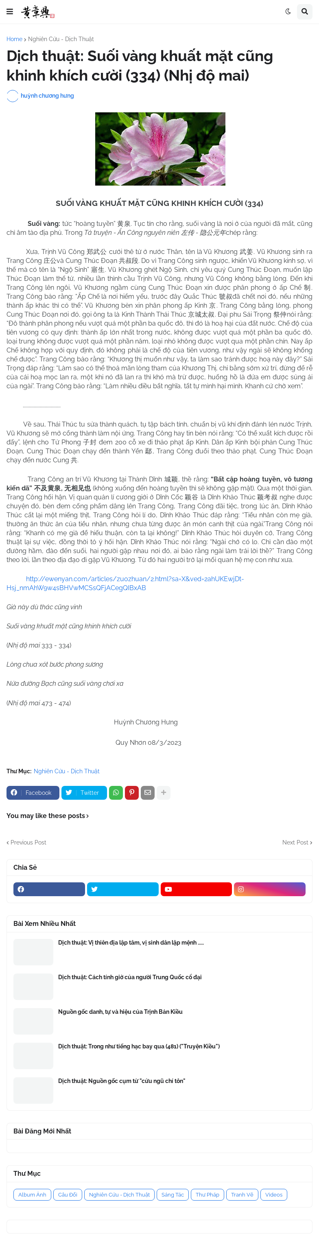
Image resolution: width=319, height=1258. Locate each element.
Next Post (295, 842)
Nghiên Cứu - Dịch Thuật (61, 39)
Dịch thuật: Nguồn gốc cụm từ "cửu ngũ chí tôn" (122, 1081)
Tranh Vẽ (242, 1195)
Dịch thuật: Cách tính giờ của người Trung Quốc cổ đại (130, 977)
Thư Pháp (207, 1195)
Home (14, 39)
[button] (10, 12)
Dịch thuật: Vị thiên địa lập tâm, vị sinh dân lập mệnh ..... (131, 942)
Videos (273, 1195)
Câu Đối (67, 1195)
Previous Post (28, 842)
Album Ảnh (32, 1195)
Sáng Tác (173, 1195)
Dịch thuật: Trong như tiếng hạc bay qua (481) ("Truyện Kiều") (139, 1046)
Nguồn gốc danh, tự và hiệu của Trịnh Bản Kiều (120, 1012)
